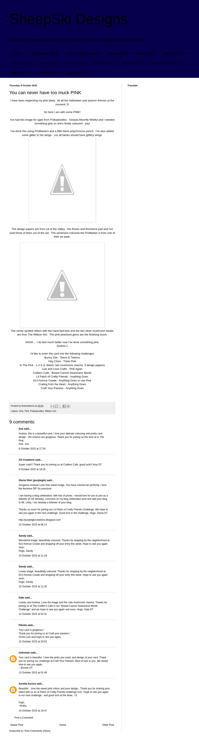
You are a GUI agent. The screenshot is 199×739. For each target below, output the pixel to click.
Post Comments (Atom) (37, 730)
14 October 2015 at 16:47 (33, 710)
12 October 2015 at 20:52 (33, 641)
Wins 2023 (48, 73)
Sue (21, 428)
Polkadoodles (37, 411)
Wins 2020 (48, 63)
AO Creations (27, 459)
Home (15, 53)
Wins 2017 (132, 63)
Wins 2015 (145, 53)
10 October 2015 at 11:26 (33, 586)
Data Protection (164, 63)
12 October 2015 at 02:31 (33, 614)
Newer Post (16, 724)
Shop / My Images (83, 53)
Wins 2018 (104, 63)
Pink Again (75, 368)
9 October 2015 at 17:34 (32, 448)
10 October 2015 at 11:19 (33, 555)
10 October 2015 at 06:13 (33, 524)
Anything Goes (79, 376)
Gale (21, 597)
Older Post (108, 724)
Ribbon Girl (50, 411)
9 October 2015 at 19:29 (32, 469)
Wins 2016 (173, 53)
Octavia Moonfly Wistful (83, 119)
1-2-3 (39, 365)
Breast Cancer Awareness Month (72, 372)
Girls (21, 411)
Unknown (24, 652)
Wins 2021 (20, 63)
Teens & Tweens (70, 357)
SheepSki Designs (68, 19)
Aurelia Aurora (27, 683)
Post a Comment (24, 717)
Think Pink (69, 361)
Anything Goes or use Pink (75, 380)
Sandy (22, 535)
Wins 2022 (20, 73)
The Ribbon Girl (37, 334)
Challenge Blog (44, 53)
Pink (27, 411)
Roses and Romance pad (87, 229)
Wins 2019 (76, 63)
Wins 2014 (117, 53)
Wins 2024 (76, 73)
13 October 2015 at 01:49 (33, 672)
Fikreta (23, 625)
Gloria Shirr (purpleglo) (32, 480)
